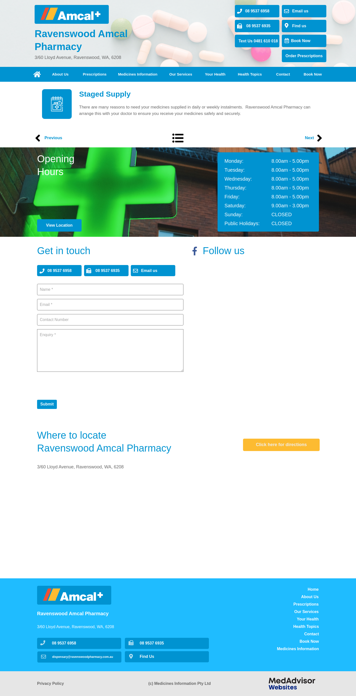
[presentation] (74, 385)
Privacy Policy (50, 683)
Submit (47, 404)
